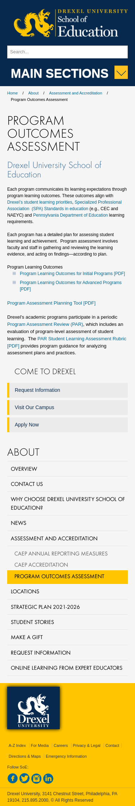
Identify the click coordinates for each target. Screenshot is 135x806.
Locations (25, 591)
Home (12, 93)
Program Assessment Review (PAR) (45, 324)
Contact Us (27, 483)
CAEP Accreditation (41, 564)
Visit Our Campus (34, 407)
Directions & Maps (25, 756)
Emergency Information (66, 756)
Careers (61, 745)
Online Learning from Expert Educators (66, 667)
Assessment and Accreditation (75, 93)
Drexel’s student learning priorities (39, 202)
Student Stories (32, 621)
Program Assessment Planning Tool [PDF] (51, 303)
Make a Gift (27, 637)
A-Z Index (17, 745)
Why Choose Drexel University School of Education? (68, 503)
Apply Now (27, 425)
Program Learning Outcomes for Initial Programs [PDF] (72, 273)
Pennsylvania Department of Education (70, 215)
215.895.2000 (35, 800)
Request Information (37, 390)
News (18, 522)
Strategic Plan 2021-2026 (45, 606)
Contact (112, 745)
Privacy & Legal (86, 745)
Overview (24, 468)
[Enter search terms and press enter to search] (67, 51)
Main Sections (60, 72)
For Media (40, 745)
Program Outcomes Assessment (59, 576)
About (33, 93)
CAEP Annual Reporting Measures (61, 553)
